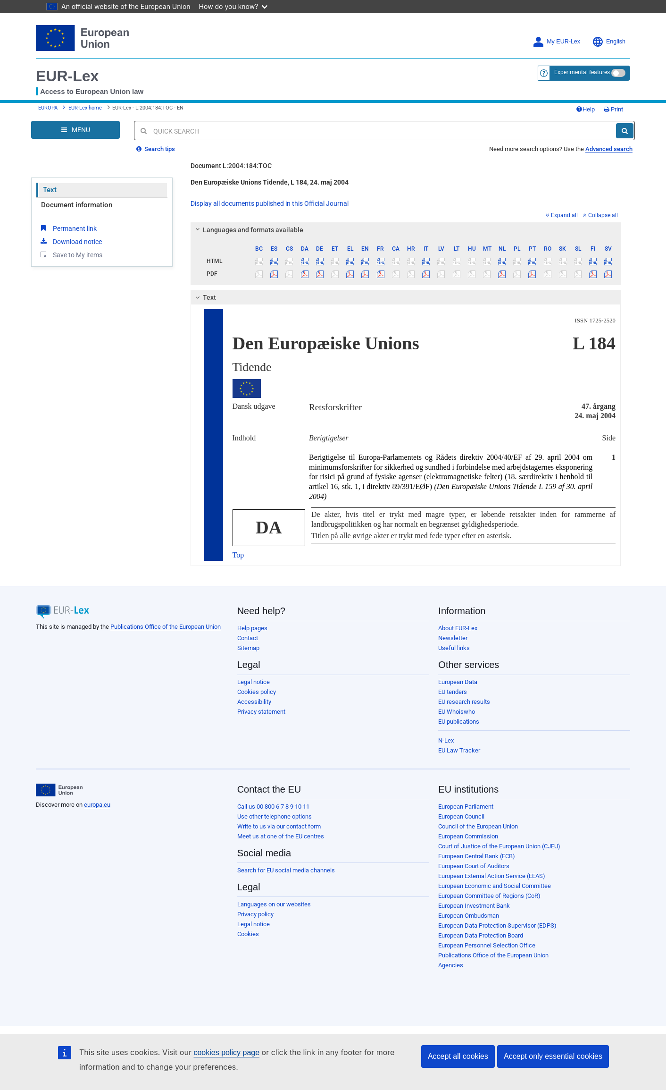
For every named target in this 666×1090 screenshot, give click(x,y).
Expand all (562, 215)
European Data (457, 681)
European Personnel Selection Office (486, 945)
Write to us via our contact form (279, 826)
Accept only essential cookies (553, 1056)
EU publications (458, 721)
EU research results (464, 701)
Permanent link (68, 228)
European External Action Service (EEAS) (491, 875)
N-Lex (446, 740)
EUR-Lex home (85, 108)
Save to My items (70, 254)
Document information (76, 205)
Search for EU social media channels (286, 870)
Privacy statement (261, 711)
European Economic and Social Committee (494, 885)
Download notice (70, 241)
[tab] (406, 230)
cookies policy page (226, 1052)
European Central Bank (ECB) (476, 856)
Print (613, 109)
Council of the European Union (478, 826)
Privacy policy (255, 914)
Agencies (450, 965)
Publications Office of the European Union (165, 626)
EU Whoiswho (456, 711)
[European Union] (59, 790)
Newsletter (452, 638)
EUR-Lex (67, 76)
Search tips (155, 148)
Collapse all (600, 215)
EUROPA (48, 108)
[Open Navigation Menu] (75, 130)
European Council (461, 816)
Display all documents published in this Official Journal (270, 203)
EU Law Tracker (459, 750)
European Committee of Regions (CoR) (489, 895)
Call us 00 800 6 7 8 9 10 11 (273, 806)
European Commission (468, 836)
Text (50, 190)
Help (585, 109)
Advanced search (609, 148)
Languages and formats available (247, 230)
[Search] (624, 130)
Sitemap (248, 647)
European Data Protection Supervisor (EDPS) (497, 925)
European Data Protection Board (480, 935)
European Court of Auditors (473, 866)
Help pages (252, 628)
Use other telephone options (274, 816)
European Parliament (465, 806)
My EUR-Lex (556, 42)
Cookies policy (256, 691)
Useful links (454, 647)
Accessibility (254, 701)
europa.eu (97, 804)
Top (238, 555)
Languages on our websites (274, 904)
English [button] (608, 42)
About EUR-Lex (457, 628)
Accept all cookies (458, 1056)
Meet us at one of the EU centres (280, 836)
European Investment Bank (474, 905)
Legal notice (253, 681)
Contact (247, 638)
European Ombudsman (468, 915)
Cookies (248, 934)
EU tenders (452, 691)
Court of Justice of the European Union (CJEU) (499, 846)
